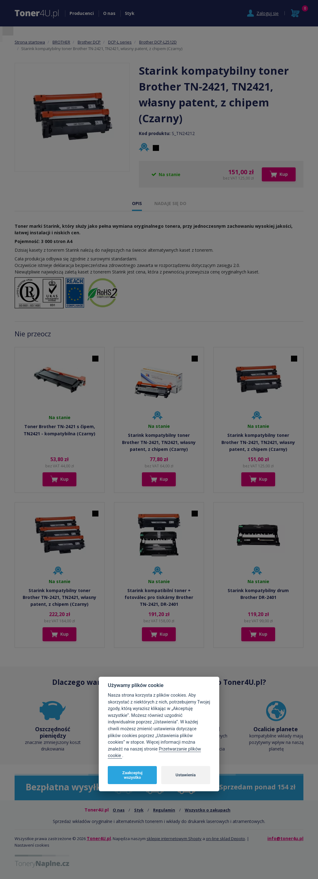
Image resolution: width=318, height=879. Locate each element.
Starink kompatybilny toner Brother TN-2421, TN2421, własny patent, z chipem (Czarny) (159, 442)
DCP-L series (120, 42)
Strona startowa (30, 42)
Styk (129, 13)
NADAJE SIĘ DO (170, 203)
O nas (109, 13)
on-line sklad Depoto (225, 838)
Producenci (82, 13)
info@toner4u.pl (285, 838)
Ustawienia (185, 775)
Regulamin (164, 810)
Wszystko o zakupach (207, 810)
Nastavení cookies (32, 845)
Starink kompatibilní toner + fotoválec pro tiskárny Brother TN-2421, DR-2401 (159, 597)
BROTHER (61, 42)
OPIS (137, 203)
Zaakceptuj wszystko (132, 775)
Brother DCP (89, 42)
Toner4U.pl (99, 838)
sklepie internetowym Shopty (174, 838)
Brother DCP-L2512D (158, 42)
